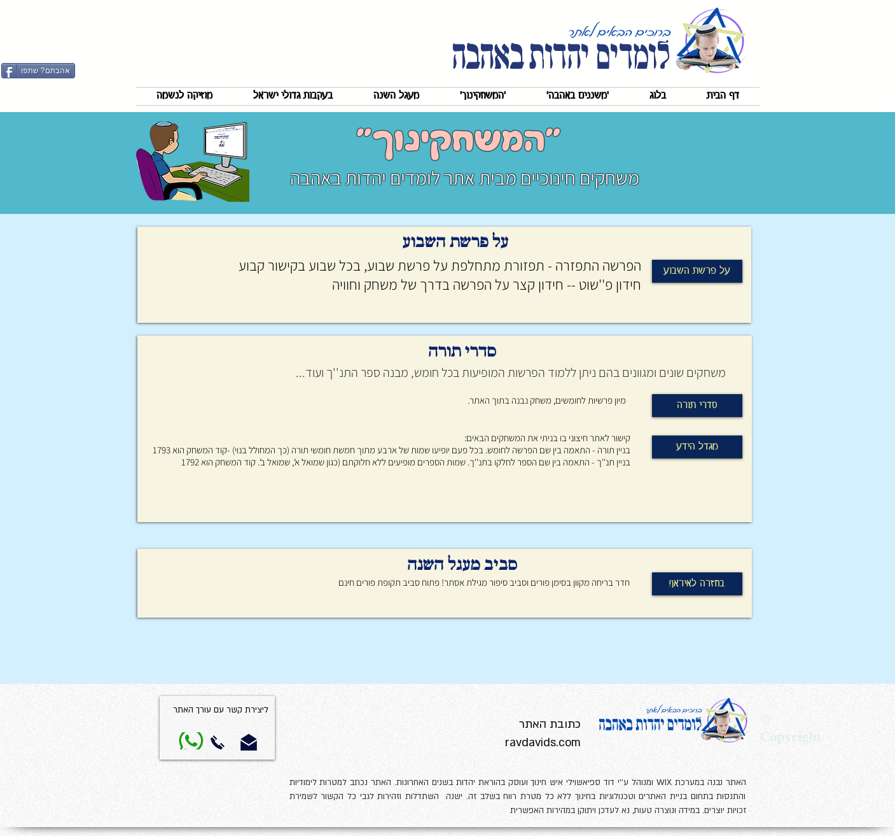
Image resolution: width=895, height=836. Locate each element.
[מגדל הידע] (697, 447)
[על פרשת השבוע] (697, 271)
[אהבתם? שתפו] (38, 70)
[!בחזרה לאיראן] (697, 583)
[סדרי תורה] (697, 405)
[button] (577, 96)
